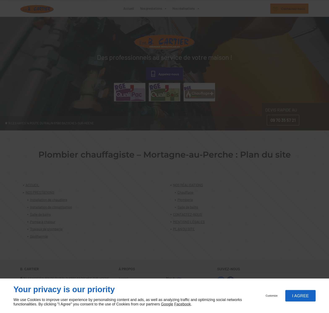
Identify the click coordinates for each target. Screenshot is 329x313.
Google (167, 304)
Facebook (182, 304)
